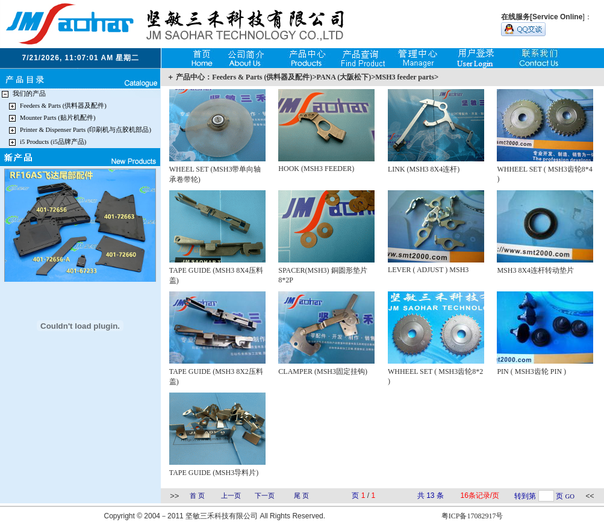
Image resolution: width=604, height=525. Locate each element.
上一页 (231, 495)
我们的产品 (29, 93)
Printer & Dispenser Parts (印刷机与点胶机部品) (85, 129)
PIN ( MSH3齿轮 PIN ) (531, 371)
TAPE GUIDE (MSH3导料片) (213, 472)
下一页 (265, 495)
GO (569, 496)
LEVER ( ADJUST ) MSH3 (428, 270)
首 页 (197, 495)
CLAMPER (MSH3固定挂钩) (322, 371)
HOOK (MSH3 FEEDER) (316, 168)
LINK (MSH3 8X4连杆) (423, 169)
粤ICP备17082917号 (472, 516)
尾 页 (301, 495)
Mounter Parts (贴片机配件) (57, 117)
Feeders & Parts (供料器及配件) (63, 105)
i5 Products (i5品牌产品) (53, 141)
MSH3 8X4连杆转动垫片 (535, 270)
